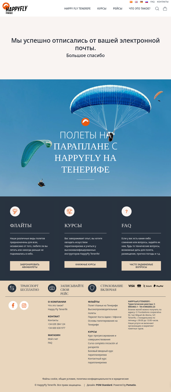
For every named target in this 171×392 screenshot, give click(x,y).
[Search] (157, 8)
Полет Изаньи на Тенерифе (103, 305)
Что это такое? (55, 305)
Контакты (53, 320)
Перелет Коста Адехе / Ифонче (104, 316)
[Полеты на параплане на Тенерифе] (15, 8)
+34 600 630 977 (56, 327)
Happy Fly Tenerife (57, 309)
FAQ (50, 342)
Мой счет (53, 338)
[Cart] (164, 8)
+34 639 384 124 (56, 324)
